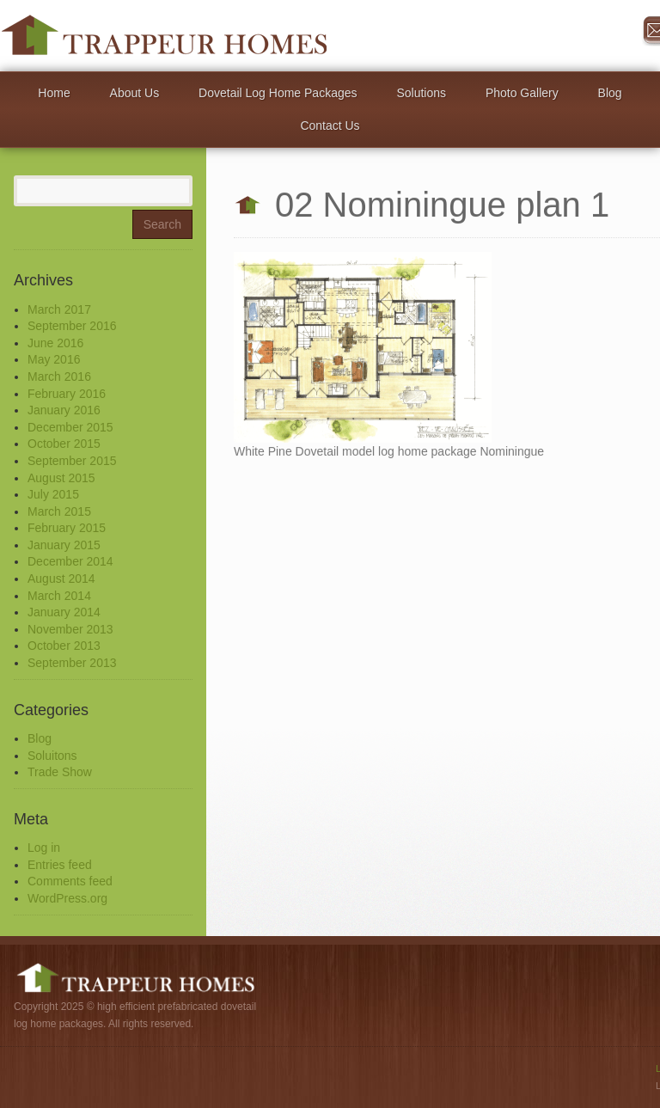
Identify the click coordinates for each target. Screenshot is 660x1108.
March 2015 (59, 511)
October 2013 (64, 645)
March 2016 (59, 376)
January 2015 (64, 545)
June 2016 (55, 343)
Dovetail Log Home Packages (278, 93)
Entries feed (60, 865)
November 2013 (70, 629)
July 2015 (53, 494)
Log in (44, 847)
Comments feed (70, 881)
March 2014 (59, 596)
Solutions (421, 93)
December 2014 (70, 561)
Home (54, 93)
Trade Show (60, 772)
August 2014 (61, 578)
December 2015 (70, 427)
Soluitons (52, 755)
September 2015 (72, 461)
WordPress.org (67, 898)
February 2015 (67, 528)
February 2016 (67, 394)
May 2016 (54, 359)
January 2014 (64, 612)
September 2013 (72, 663)
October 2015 (64, 443)
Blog (610, 93)
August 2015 (61, 478)
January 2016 (64, 410)
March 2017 (59, 309)
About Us (135, 93)
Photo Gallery (522, 93)
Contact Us (329, 125)
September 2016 (72, 326)
